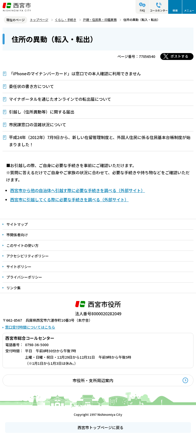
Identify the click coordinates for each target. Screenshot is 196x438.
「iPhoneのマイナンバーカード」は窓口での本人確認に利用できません (75, 73)
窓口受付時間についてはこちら (30, 327)
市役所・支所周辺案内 (92, 380)
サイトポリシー (18, 266)
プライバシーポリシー (24, 277)
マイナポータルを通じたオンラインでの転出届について (60, 99)
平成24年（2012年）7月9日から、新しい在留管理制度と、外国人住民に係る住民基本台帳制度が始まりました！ (99, 140)
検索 (175, 10)
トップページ (39, 19)
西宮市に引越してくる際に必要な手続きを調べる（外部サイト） (69, 199)
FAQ (142, 10)
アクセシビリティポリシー (27, 255)
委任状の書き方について (31, 86)
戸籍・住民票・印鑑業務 (100, 19)
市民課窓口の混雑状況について (37, 124)
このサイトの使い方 (22, 245)
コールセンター (159, 10)
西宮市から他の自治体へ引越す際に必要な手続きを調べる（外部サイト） (77, 190)
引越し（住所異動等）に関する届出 (41, 112)
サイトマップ (17, 224)
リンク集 (13, 287)
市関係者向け (17, 234)
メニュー (189, 10)
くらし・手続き (65, 19)
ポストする (179, 56)
